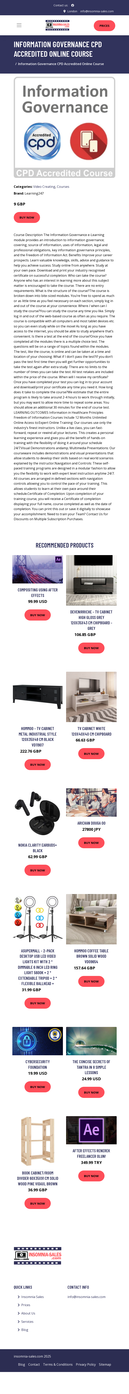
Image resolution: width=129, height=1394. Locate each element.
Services (27, 1321)
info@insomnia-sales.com (97, 11)
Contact (34, 1364)
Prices (104, 26)
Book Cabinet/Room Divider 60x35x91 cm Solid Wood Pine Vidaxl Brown (37, 1178)
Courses (63, 186)
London (72, 11)
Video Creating (44, 186)
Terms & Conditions (58, 1364)
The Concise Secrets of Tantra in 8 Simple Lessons (91, 1067)
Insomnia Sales (32, 1297)
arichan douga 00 (91, 822)
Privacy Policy (86, 1364)
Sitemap (105, 1364)
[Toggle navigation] (19, 25)
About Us (28, 1313)
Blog (24, 1330)
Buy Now (27, 217)
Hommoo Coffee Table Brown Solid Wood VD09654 (91, 956)
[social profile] (73, 5)
